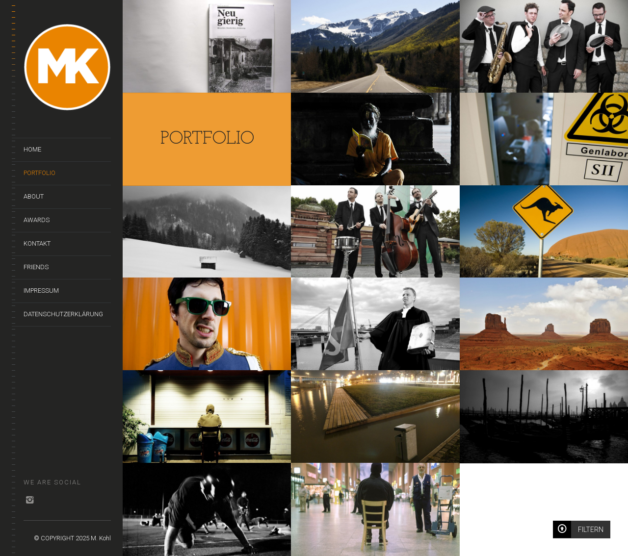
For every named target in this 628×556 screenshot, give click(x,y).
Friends (36, 267)
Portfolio (39, 173)
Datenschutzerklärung (63, 314)
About (34, 196)
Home (32, 149)
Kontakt (37, 243)
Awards (37, 220)
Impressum (41, 290)
